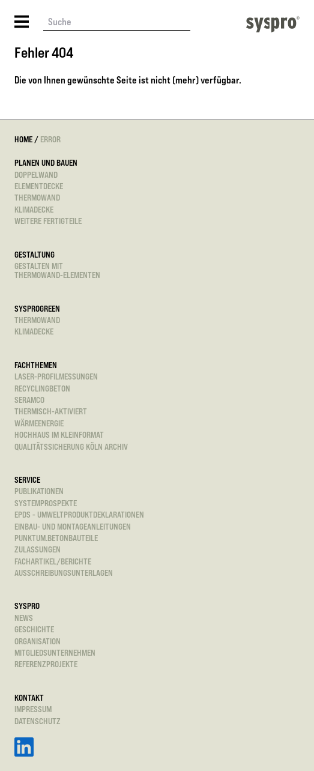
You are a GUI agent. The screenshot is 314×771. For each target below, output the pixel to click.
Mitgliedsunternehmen (54, 652)
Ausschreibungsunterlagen (63, 572)
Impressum (33, 708)
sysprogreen (37, 308)
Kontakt (29, 697)
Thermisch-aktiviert (50, 411)
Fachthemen (35, 364)
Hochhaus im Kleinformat (59, 434)
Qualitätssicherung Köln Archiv (71, 446)
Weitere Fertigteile (48, 220)
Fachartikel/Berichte (52, 561)
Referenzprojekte (45, 663)
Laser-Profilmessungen (56, 376)
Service (27, 479)
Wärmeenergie (39, 423)
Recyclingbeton (42, 388)
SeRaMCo (29, 399)
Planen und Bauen (45, 162)
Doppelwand (36, 174)
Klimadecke (33, 209)
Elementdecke (38, 185)
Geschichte (34, 628)
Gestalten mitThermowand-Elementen (57, 270)
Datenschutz (37, 720)
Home (23, 139)
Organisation (37, 641)
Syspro (27, 605)
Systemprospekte (45, 502)
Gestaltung (34, 254)
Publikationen (39, 490)
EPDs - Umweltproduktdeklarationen (79, 514)
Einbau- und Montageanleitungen (72, 526)
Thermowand (37, 197)
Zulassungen (37, 549)
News (23, 617)
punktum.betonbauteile (56, 537)
